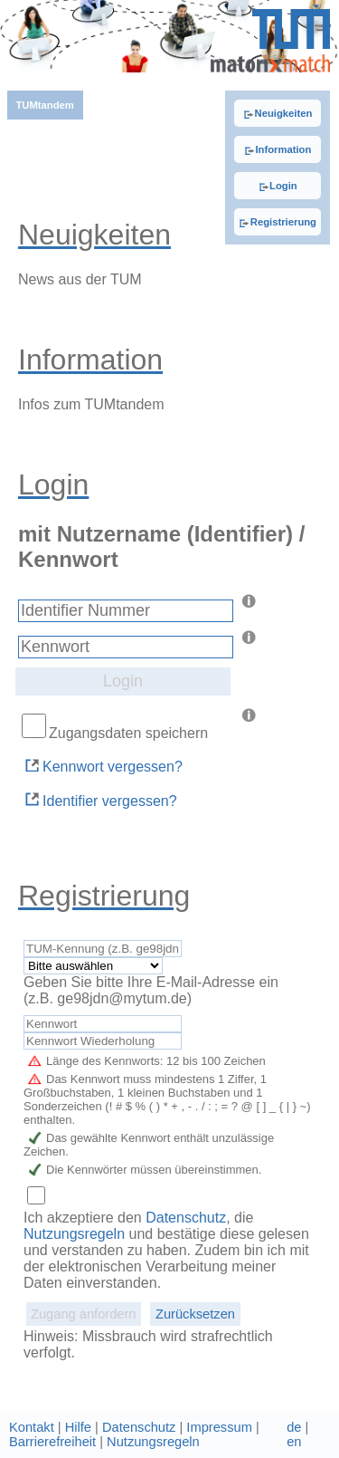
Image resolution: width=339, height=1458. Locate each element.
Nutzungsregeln (76, 1234)
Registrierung (277, 221)
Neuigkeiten (277, 113)
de (294, 1427)
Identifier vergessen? (100, 799)
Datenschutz (186, 1217)
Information (277, 149)
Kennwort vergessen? (103, 765)
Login (278, 185)
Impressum (218, 1427)
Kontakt (31, 1427)
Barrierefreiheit (52, 1441)
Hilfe (78, 1427)
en (294, 1441)
